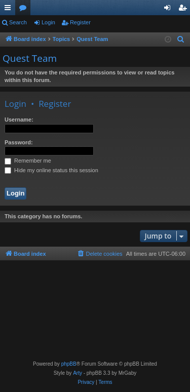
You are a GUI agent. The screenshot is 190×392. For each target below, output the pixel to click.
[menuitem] (180, 39)
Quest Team (30, 58)
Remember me (28, 161)
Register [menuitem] (184, 9)
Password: (19, 142)
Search (18, 22)
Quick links (9, 9)
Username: (19, 119)
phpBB (69, 364)
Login (48, 22)
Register (80, 22)
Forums (24, 9)
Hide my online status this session (51, 170)
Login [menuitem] (169, 9)
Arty (77, 373)
